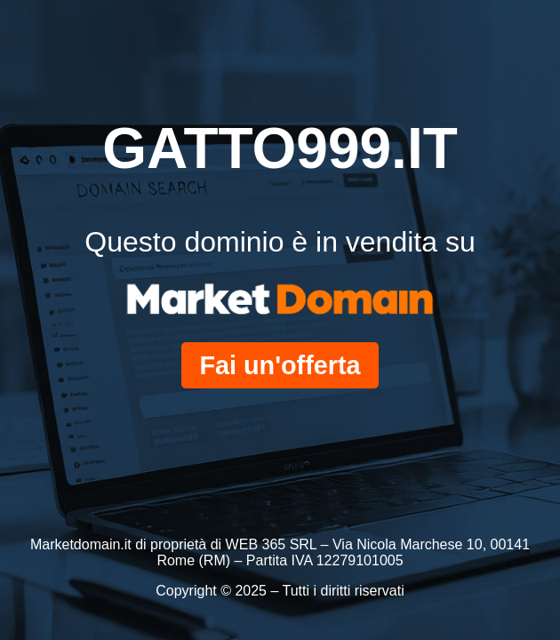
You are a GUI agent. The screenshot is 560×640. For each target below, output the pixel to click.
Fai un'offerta (279, 365)
